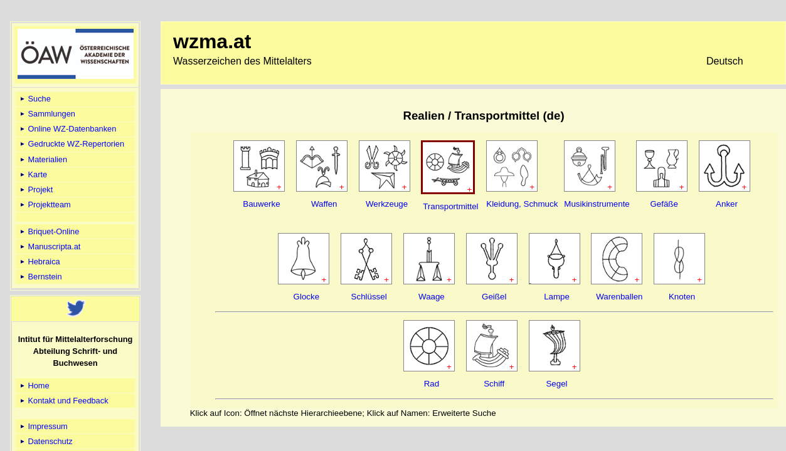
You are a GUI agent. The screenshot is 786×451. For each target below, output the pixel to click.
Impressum (43, 426)
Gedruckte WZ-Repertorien (71, 143)
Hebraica (39, 261)
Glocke (306, 296)
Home (34, 385)
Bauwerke (261, 204)
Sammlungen (46, 113)
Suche (34, 98)
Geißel (494, 296)
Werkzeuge (387, 204)
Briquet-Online (48, 231)
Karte (32, 174)
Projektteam (44, 204)
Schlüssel (369, 296)
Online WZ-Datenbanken (67, 128)
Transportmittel (450, 206)
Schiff (494, 383)
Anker (727, 204)
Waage (431, 296)
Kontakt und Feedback (63, 400)
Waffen (324, 204)
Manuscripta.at (49, 246)
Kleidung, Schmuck (522, 204)
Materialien (42, 159)
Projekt (35, 189)
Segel (556, 383)
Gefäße (663, 204)
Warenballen (619, 296)
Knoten (682, 296)
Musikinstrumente (596, 204)
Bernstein (40, 276)
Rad (431, 383)
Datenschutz (45, 441)
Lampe (557, 296)
